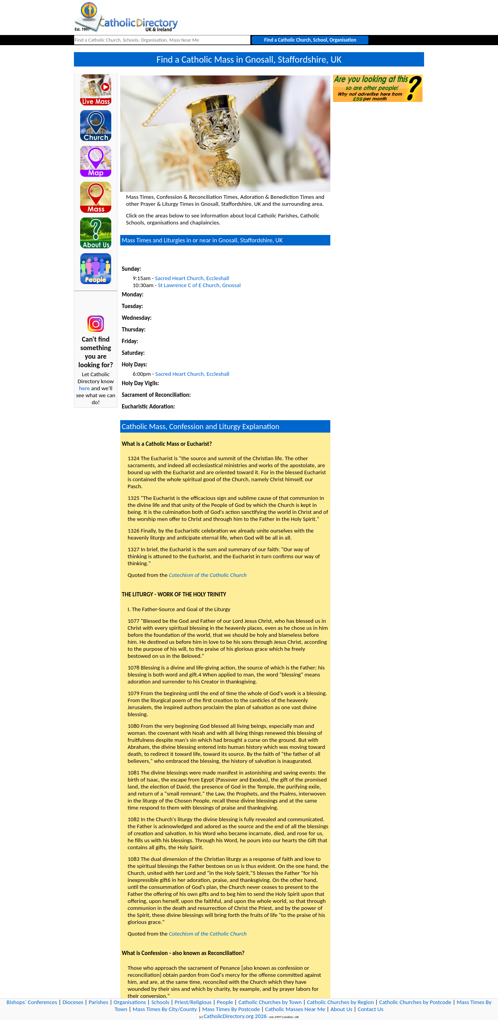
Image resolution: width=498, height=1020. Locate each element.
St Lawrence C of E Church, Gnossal (199, 285)
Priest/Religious (193, 1002)
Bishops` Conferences (32, 1002)
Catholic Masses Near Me (295, 1009)
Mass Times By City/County (165, 1009)
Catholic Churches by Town (270, 1002)
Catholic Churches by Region (340, 1002)
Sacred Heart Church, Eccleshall (192, 278)
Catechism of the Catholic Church (208, 574)
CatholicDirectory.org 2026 (235, 1016)
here (84, 388)
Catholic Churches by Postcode (415, 1002)
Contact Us (370, 1009)
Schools (160, 1002)
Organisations (130, 1002)
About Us (341, 1009)
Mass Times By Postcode (231, 1009)
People (225, 1002)
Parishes (98, 1002)
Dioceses (73, 1002)
